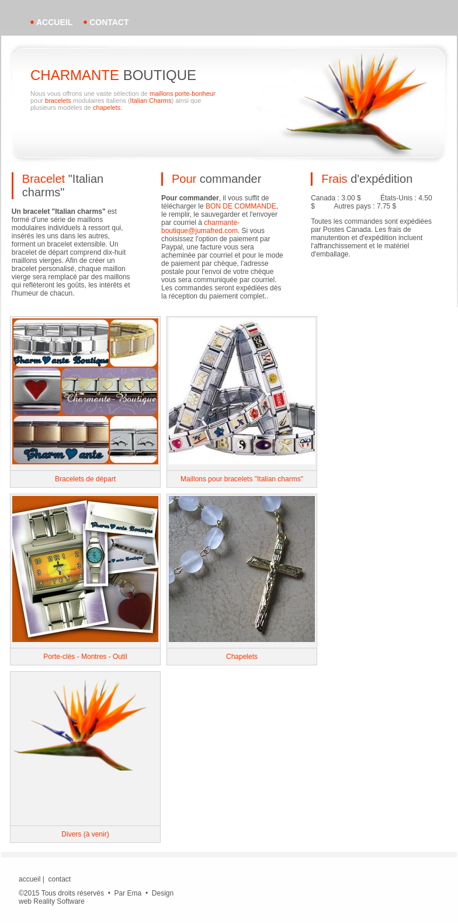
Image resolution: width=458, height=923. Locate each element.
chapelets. (107, 107)
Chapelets (242, 657)
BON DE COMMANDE (241, 206)
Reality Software (58, 901)
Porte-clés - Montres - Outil (85, 657)
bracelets (58, 100)
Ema (134, 893)
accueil (54, 22)
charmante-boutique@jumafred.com (200, 226)
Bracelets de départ (85, 479)
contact (109, 22)
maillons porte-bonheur (183, 93)
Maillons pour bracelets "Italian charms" (242, 479)
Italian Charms (151, 100)
